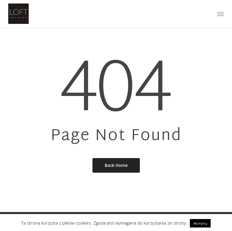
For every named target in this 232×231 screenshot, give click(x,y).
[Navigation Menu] (220, 14)
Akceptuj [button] (200, 223)
